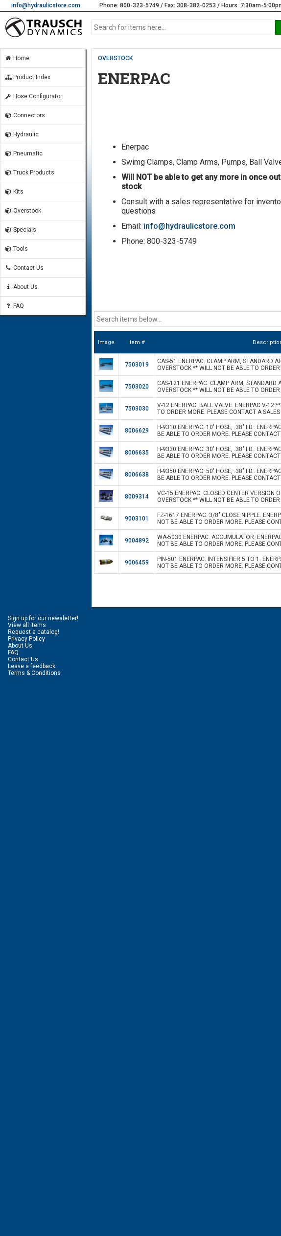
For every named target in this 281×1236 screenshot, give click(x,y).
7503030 (137, 408)
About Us (21, 286)
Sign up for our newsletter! (43, 618)
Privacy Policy (26, 638)
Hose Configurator (33, 96)
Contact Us (24, 267)
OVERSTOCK (115, 58)
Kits (13, 191)
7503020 (137, 386)
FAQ (14, 306)
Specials (20, 229)
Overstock (22, 210)
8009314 (137, 496)
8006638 (137, 474)
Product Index (27, 77)
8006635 (137, 452)
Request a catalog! (33, 632)
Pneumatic (23, 153)
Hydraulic (21, 134)
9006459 (137, 562)
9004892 (137, 540)
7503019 (137, 364)
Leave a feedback (31, 666)
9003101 (137, 518)
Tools (16, 248)
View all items (27, 625)
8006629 (137, 430)
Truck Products (29, 172)
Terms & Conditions (34, 673)
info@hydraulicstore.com (45, 5)
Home (16, 58)
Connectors (24, 115)
